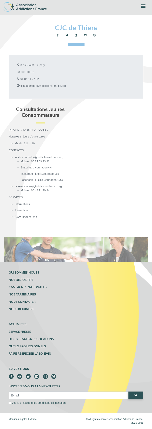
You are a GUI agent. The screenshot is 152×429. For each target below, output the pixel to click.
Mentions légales (18, 419)
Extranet (32, 419)
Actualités (17, 324)
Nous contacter (22, 302)
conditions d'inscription (52, 402)
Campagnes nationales (28, 287)
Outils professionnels (27, 346)
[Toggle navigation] (143, 7)
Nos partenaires (22, 294)
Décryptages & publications (31, 339)
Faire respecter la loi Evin (30, 353)
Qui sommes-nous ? (24, 272)
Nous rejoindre (21, 309)
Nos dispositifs (21, 280)
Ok (136, 395)
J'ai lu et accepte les (39, 402)
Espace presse (20, 332)
